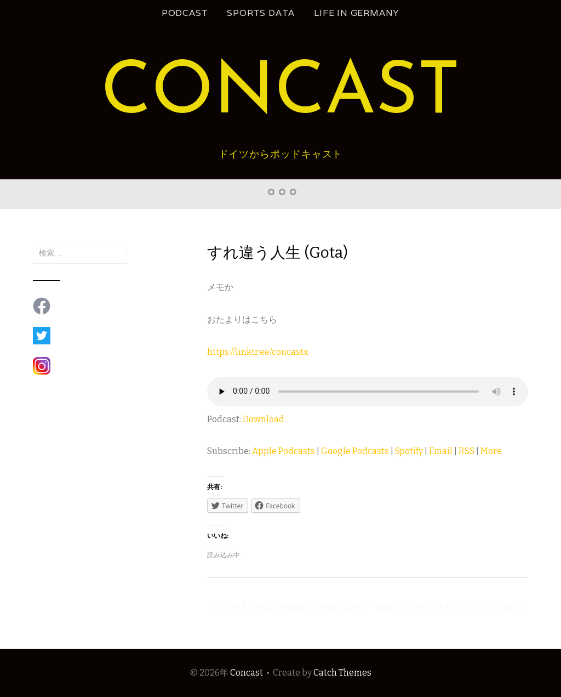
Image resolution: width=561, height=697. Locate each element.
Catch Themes (342, 672)
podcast (185, 13)
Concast (280, 94)
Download (263, 419)
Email (441, 451)
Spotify (409, 451)
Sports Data (261, 13)
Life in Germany (356, 13)
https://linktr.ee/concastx (257, 352)
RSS (466, 451)
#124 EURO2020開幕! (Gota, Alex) (284, 607)
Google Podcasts (355, 451)
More (491, 451)
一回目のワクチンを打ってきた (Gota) (447, 607)
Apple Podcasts (283, 451)
